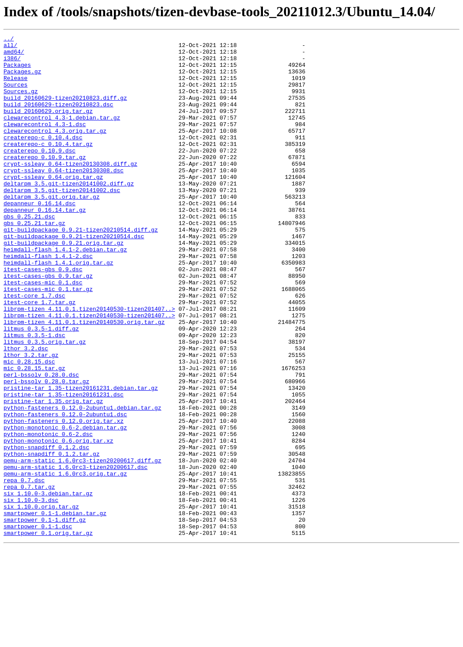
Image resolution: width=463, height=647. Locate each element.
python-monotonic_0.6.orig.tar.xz (58, 522)
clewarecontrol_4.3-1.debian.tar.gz (62, 134)
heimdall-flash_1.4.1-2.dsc (48, 301)
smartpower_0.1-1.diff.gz (45, 617)
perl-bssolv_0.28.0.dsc (41, 443)
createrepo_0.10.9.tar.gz (45, 182)
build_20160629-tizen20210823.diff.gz (65, 111)
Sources (16, 95)
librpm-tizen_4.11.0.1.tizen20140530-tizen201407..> (89, 364)
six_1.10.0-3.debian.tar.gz (48, 585)
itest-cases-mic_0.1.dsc (43, 332)
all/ (10, 47)
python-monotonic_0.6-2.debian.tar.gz (65, 506)
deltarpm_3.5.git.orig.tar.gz (51, 229)
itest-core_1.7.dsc (34, 348)
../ (9, 40)
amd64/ (14, 55)
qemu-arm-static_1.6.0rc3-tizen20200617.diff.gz (82, 546)
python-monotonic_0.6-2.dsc (48, 514)
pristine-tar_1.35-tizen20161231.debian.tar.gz (81, 459)
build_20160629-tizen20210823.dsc (58, 119)
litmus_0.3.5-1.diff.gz (41, 388)
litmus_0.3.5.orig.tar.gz (45, 403)
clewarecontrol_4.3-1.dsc (45, 142)
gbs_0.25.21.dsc (29, 253)
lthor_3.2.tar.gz (31, 419)
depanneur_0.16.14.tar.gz (45, 245)
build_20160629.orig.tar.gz (48, 127)
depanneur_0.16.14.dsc (40, 237)
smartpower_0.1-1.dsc (38, 625)
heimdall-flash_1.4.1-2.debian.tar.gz (65, 293)
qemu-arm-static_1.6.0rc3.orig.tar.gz (65, 562)
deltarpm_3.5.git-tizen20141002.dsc (62, 221)
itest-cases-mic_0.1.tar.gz (48, 340)
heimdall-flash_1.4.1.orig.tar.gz (58, 309)
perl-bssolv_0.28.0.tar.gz (46, 451)
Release (16, 87)
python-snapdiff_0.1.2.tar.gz (51, 538)
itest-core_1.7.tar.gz (40, 356)
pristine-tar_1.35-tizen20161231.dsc (64, 467)
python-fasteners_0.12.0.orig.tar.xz (64, 498)
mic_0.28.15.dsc (29, 427)
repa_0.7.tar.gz (29, 578)
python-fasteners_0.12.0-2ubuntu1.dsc (65, 490)
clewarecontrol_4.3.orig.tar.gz (55, 150)
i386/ (12, 63)
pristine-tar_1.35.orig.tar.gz (53, 475)
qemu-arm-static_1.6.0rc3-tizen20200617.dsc (76, 554)
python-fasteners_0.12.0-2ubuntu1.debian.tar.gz (82, 483)
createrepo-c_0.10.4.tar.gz (48, 166)
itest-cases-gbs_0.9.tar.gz (48, 324)
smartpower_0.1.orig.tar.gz (48, 633)
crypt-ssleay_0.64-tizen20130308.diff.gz (70, 190)
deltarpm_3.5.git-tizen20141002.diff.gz (69, 214)
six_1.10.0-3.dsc (31, 593)
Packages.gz (22, 79)
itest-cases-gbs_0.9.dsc (43, 316)
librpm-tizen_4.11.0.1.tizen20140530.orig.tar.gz (84, 380)
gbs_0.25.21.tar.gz (34, 261)
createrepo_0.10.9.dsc (40, 174)
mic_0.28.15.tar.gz (34, 435)
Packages (17, 71)
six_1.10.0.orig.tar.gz (41, 601)
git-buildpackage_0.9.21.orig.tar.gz (64, 285)
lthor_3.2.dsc (26, 411)
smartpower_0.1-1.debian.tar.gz (55, 609)
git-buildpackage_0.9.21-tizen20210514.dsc (74, 277)
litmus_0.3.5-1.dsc (34, 396)
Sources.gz (21, 103)
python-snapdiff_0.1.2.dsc (46, 530)
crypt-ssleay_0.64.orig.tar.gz (53, 206)
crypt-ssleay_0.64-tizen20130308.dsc (64, 198)
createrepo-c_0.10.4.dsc (43, 158)
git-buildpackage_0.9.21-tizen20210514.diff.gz (81, 269)
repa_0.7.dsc (24, 570)
